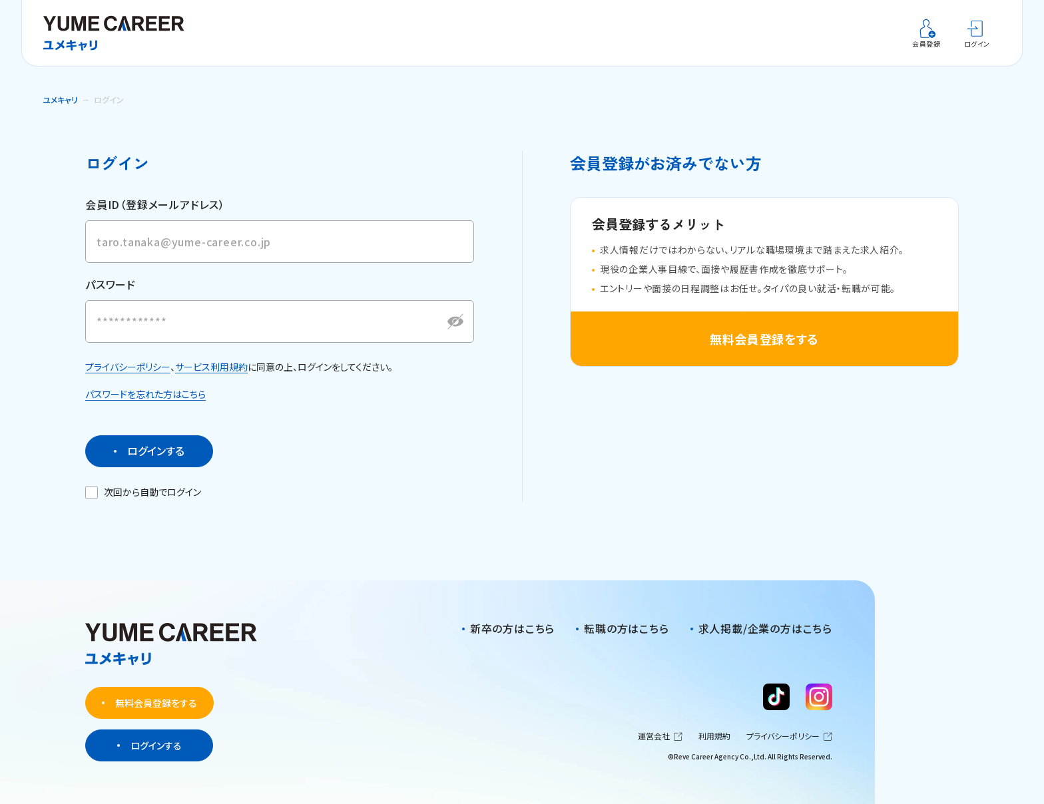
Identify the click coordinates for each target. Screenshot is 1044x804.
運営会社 (660, 736)
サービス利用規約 (211, 378)
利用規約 (714, 737)
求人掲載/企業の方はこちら (765, 629)
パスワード (110, 297)
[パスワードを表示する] (455, 333)
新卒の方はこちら (512, 629)
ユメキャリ (60, 99)
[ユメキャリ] (118, 33)
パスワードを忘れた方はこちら (145, 406)
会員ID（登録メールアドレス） (155, 204)
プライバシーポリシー (127, 378)
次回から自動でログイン (144, 504)
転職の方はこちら (626, 629)
